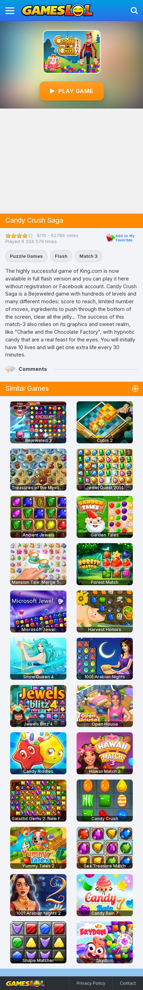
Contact (128, 983)
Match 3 (88, 256)
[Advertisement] (71, 161)
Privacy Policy (91, 983)
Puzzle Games (26, 256)
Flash (61, 256)
